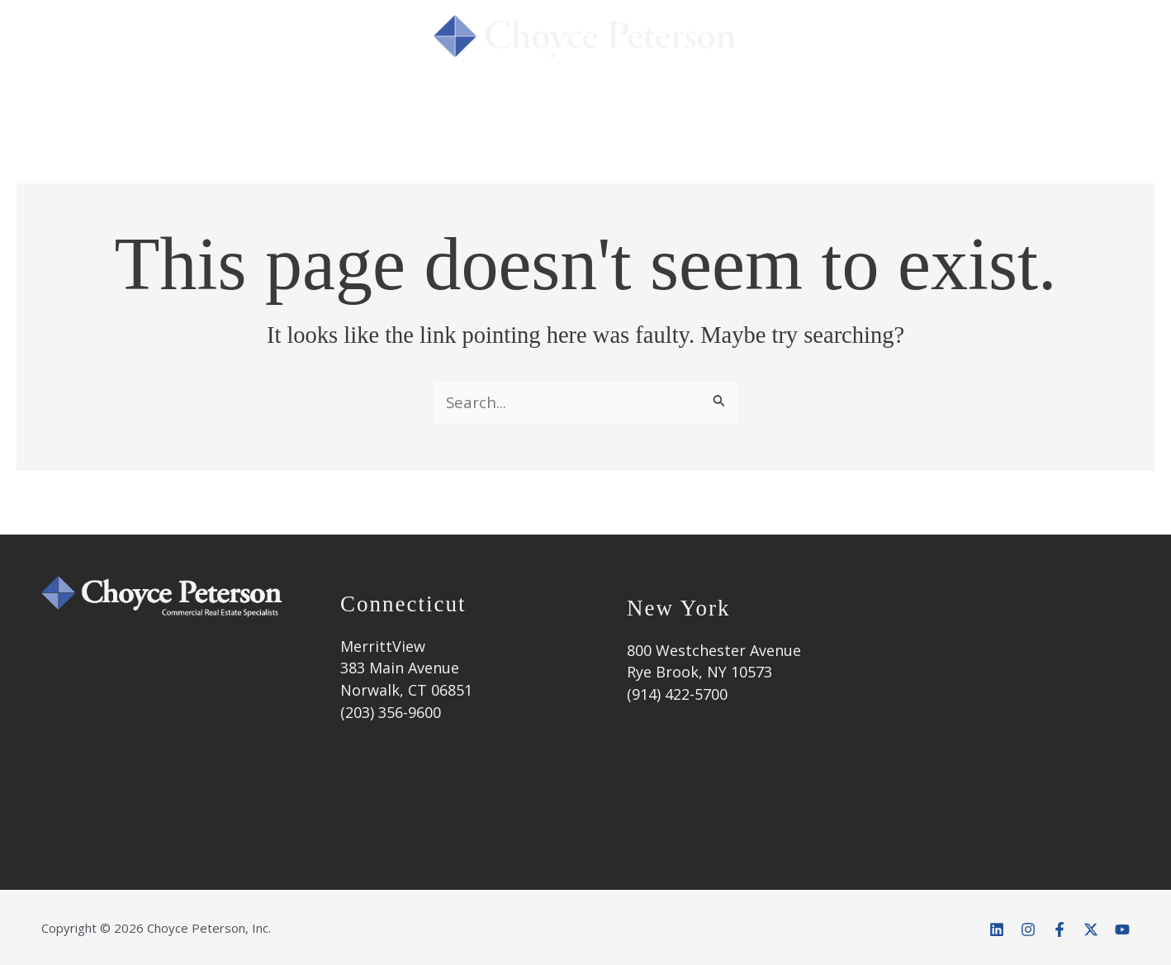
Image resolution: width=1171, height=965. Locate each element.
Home (214, 102)
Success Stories (553, 102)
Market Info (832, 101)
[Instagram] (1028, 929)
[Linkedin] (996, 929)
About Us (310, 102)
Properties (693, 101)
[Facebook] (1059, 929)
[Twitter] (1090, 929)
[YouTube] (1122, 929)
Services (422, 101)
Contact (952, 102)
